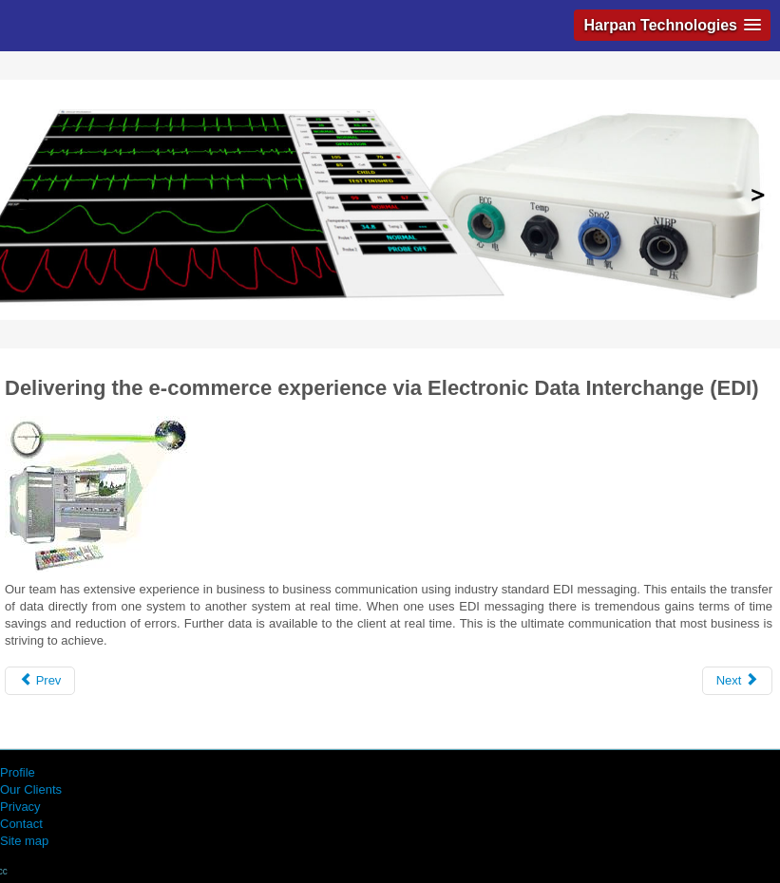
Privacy (20, 806)
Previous (23, 195)
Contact (21, 824)
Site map (24, 841)
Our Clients (31, 789)
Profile (17, 772)
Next (756, 195)
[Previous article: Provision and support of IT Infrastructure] (40, 681)
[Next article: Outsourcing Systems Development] (737, 681)
